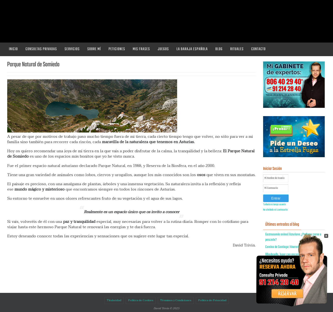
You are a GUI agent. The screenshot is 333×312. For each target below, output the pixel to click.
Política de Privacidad (212, 300)
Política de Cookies (140, 300)
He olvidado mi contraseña (275, 210)
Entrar (276, 198)
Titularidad (114, 300)
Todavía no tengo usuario (274, 204)
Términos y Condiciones (175, 300)
